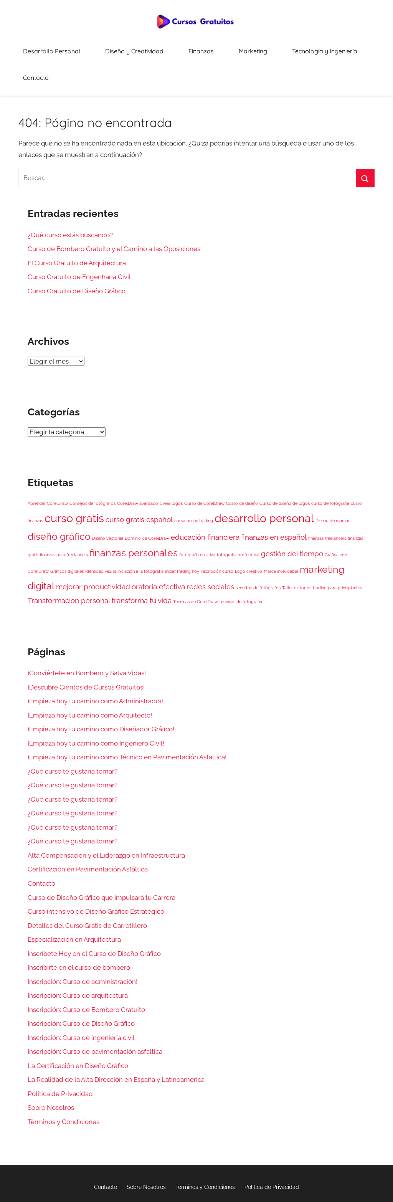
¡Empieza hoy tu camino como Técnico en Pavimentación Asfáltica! (127, 725)
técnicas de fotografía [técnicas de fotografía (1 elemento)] (241, 570)
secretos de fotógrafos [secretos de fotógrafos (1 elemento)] (258, 556)
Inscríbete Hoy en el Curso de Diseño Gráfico (94, 922)
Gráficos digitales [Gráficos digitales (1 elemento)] (67, 539)
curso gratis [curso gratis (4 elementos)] (74, 486)
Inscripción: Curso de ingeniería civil (81, 1006)
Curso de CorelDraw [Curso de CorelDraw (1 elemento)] (204, 471)
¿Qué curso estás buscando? (70, 203)
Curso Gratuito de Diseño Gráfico (76, 259)
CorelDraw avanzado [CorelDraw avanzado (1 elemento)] (137, 471)
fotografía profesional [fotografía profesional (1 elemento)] (238, 523)
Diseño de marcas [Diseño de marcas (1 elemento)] (332, 489)
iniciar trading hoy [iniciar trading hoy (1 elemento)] (182, 539)
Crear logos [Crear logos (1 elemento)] (171, 471)
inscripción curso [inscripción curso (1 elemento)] (217, 539)
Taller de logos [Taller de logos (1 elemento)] (296, 556)
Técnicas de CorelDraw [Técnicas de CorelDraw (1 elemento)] (195, 570)
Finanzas (203, 48)
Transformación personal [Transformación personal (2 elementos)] (69, 569)
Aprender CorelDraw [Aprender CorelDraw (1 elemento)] (48, 471)
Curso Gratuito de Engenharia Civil (79, 245)
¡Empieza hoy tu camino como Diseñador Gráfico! (101, 697)
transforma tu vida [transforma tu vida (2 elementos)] (142, 569)
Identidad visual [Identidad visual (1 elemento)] (100, 539)
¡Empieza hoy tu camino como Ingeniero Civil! (96, 711)
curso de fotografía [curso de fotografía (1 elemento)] (330, 471)
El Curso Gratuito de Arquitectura (77, 231)
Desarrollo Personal (80, 48)
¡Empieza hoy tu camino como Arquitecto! (90, 683)
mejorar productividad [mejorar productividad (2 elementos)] (93, 555)
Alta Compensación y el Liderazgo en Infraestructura (106, 823)
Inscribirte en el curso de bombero (79, 935)
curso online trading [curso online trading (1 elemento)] (193, 489)
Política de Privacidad (60, 1062)
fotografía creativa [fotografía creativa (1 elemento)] (197, 523)
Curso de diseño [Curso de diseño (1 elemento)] (242, 471)
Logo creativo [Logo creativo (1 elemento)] (248, 539)
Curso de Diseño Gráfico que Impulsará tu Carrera (101, 866)
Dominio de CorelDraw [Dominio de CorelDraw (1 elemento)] (147, 506)
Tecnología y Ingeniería (303, 48)
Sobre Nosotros (51, 1076)
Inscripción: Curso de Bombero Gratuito (86, 978)
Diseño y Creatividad (148, 48)
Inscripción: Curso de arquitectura (78, 963)
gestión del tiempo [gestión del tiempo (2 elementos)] (292, 522)
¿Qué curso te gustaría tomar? (72, 739)
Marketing (244, 48)
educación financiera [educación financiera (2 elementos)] (205, 505)
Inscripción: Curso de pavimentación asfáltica (95, 1020)
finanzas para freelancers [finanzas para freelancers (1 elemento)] (64, 523)
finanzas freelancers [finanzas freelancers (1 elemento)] (327, 506)
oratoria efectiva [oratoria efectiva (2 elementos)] (158, 555)
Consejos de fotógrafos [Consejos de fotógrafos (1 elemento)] (92, 471)
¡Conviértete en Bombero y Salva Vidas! (87, 641)
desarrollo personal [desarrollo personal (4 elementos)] (264, 486)
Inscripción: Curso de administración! (82, 950)
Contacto (362, 48)
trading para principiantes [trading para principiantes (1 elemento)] (337, 556)
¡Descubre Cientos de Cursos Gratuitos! (86, 655)
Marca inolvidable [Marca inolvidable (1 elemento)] (281, 539)
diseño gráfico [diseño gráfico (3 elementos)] (59, 504)
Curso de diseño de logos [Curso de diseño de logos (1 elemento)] (284, 471)
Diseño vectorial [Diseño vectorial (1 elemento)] (107, 506)
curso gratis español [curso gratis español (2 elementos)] (139, 488)
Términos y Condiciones (63, 1090)
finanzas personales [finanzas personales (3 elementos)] (133, 521)
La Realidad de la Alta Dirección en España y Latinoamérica (116, 1048)
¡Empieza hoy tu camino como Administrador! (95, 669)
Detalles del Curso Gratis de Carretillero (87, 894)
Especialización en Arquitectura (74, 907)
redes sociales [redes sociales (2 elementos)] (210, 555)
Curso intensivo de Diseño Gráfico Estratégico (96, 879)
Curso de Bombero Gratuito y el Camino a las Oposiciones (114, 217)
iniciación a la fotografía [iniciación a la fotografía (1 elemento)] (140, 539)
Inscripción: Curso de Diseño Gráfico (81, 992)
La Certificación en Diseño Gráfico (78, 1034)
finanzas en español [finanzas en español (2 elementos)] (274, 505)
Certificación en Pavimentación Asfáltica (88, 838)
